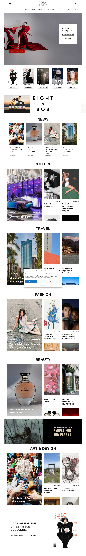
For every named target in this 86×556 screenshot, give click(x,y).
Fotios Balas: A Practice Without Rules (16, 149)
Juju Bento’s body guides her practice (51, 490)
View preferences (55, 281)
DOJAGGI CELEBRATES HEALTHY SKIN (68, 402)
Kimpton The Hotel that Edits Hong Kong (68, 149)
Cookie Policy (42, 285)
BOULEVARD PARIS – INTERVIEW (32, 149)
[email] (68, 35)
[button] (60, 270)
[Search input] (73, 9)
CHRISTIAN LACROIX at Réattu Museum (50, 336)
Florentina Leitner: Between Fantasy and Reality (51, 150)
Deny (43, 281)
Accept (31, 281)
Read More (12, 155)
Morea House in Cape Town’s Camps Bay (68, 271)
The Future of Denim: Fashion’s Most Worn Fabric (69, 336)
